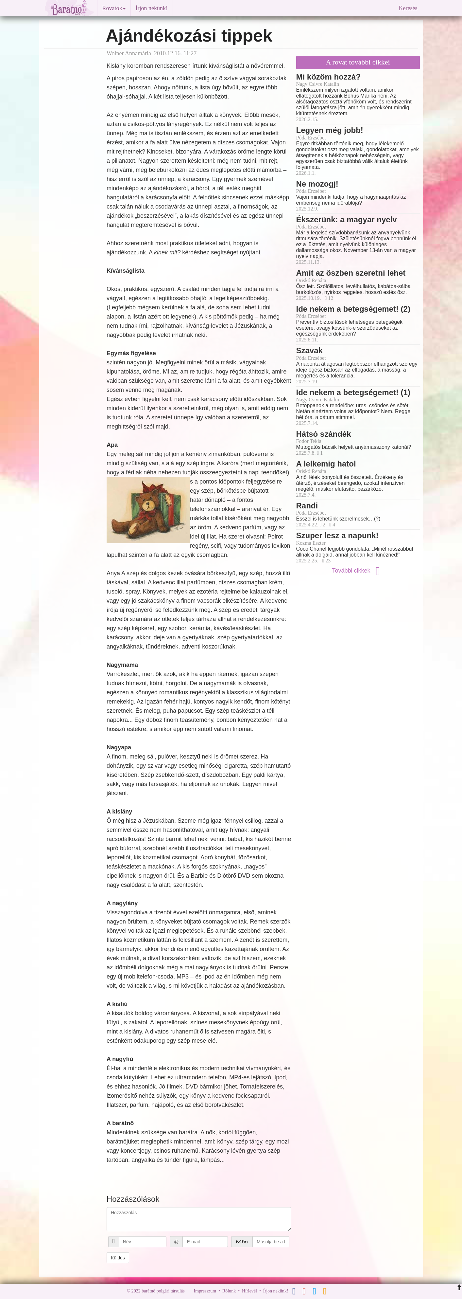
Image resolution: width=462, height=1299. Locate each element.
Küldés (118, 1257)
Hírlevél (249, 1291)
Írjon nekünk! (152, 8)
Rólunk (229, 1291)
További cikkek (358, 570)
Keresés (408, 8)
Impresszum (205, 1291)
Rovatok (114, 8)
